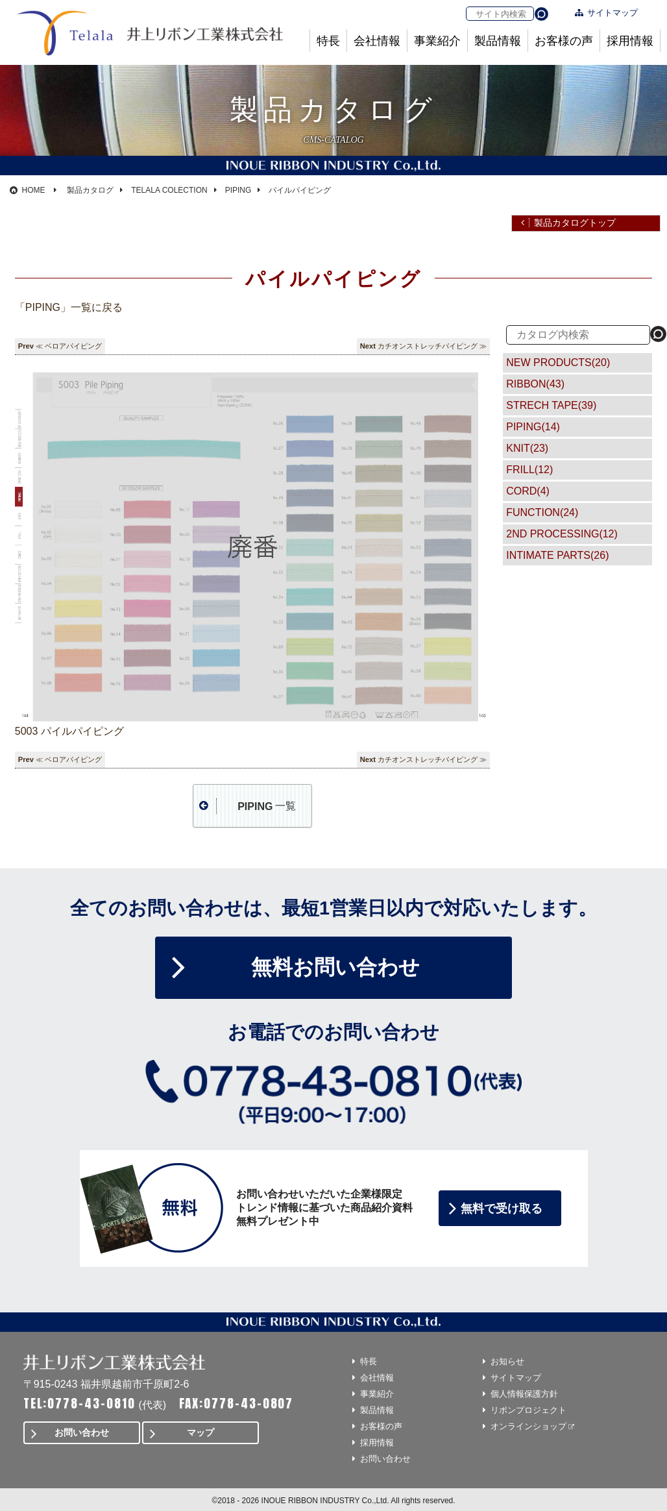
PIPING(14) (533, 426)
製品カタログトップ (575, 222)
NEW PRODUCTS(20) (558, 362)
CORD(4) (528, 491)
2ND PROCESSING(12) (562, 533)
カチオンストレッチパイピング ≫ (432, 346)
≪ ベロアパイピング (69, 346)
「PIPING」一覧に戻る (69, 307)
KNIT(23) (527, 448)
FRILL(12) (529, 469)
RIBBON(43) (535, 383)
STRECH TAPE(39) (551, 405)
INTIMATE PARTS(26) (557, 555)
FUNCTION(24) (542, 512)
